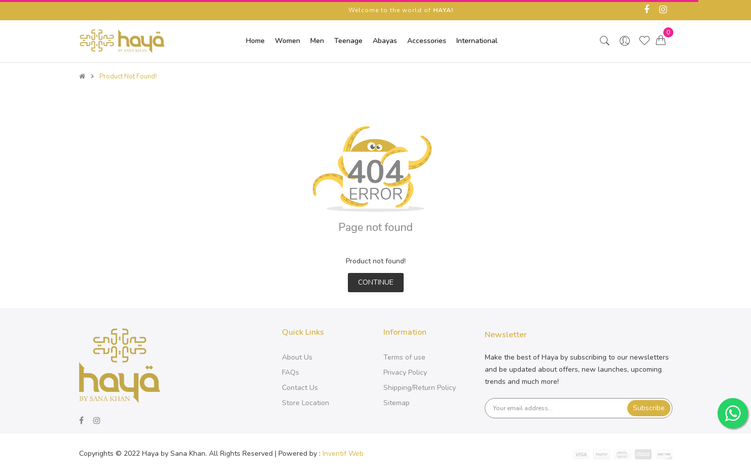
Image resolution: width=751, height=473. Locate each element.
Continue (376, 282)
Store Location (305, 403)
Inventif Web (343, 453)
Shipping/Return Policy (419, 387)
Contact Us (300, 387)
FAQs (290, 372)
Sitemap (396, 403)
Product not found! (128, 76)
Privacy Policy (405, 372)
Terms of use (404, 357)
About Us (297, 357)
